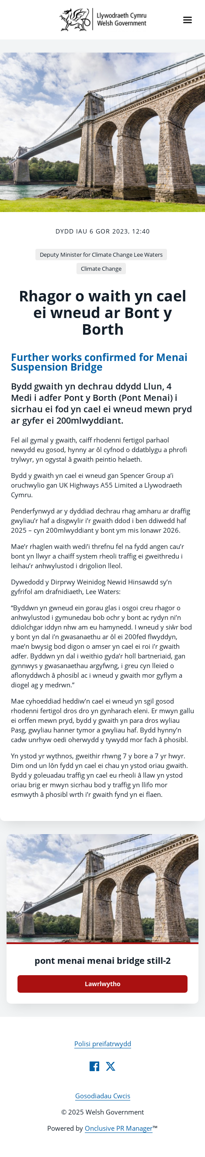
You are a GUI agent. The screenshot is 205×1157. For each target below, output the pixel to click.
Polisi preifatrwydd (102, 1043)
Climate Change (101, 268)
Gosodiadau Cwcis (102, 1095)
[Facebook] (94, 1066)
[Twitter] (110, 1066)
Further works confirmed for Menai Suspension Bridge (99, 362)
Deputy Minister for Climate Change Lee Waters (101, 254)
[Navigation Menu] (187, 20)
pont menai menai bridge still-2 (102, 960)
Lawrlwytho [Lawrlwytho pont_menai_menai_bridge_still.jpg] (103, 984)
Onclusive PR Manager (119, 1128)
